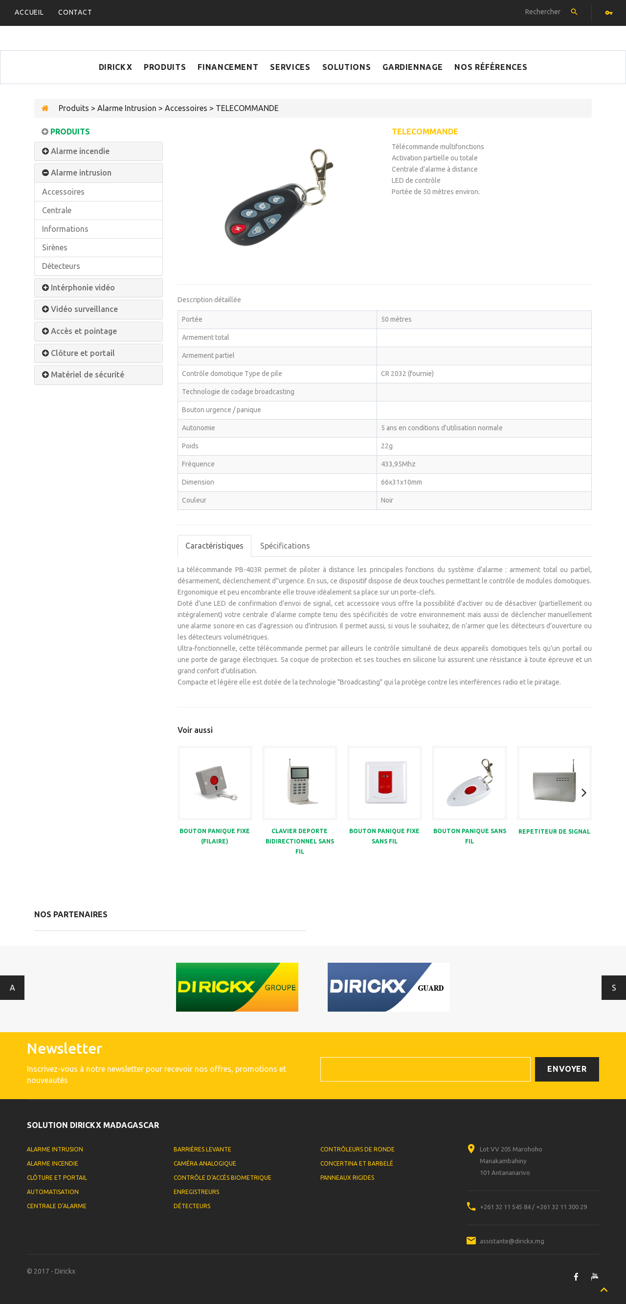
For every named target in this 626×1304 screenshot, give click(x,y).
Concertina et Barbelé (356, 1163)
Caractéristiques (214, 545)
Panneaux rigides (347, 1177)
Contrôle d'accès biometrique (222, 1177)
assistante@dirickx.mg (512, 1241)
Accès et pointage (84, 331)
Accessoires (63, 191)
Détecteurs (61, 266)
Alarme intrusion (81, 173)
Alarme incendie (80, 151)
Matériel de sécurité (87, 375)
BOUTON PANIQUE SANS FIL (469, 836)
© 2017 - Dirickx (51, 1271)
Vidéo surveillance (84, 309)
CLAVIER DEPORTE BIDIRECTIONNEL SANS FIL (300, 841)
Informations (65, 228)
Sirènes (54, 247)
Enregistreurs (196, 1192)
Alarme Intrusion (55, 1149)
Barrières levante (202, 1149)
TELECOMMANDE (425, 131)
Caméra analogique (205, 1163)
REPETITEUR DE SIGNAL (554, 831)
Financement (228, 67)
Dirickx (115, 67)
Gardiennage (412, 67)
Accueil (29, 12)
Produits (165, 67)
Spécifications (285, 545)
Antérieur (12, 987)
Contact (75, 12)
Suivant (614, 987)
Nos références (490, 67)
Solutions (346, 67)
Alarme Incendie (52, 1163)
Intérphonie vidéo (83, 288)
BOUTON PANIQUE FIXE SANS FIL (384, 836)
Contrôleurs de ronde (357, 1149)
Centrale (56, 210)
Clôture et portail (83, 353)
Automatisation (53, 1192)
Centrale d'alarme (57, 1206)
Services (290, 67)
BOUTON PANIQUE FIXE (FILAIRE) (214, 836)
